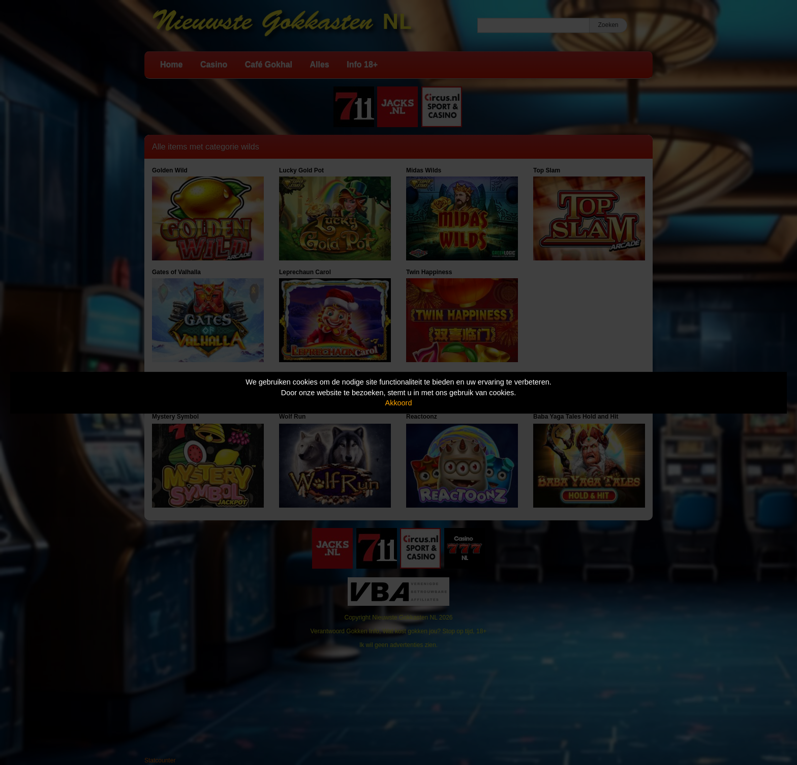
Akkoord (398, 403)
